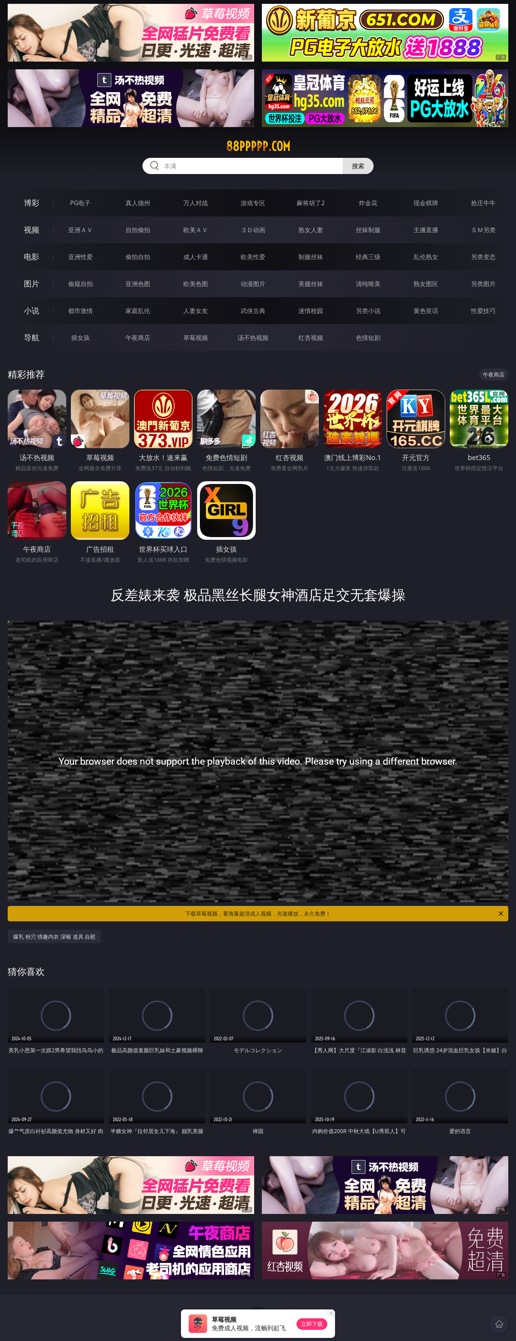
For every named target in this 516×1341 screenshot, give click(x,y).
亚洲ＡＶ (80, 230)
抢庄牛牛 (483, 203)
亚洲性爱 (80, 257)
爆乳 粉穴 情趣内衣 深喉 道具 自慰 (54, 936)
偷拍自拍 (138, 257)
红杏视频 (310, 337)
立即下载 (312, 1324)
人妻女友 (195, 310)
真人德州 (138, 203)
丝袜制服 (368, 230)
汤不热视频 (253, 337)
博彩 (31, 203)
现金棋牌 (426, 203)
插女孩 (80, 337)
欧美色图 (195, 284)
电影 (31, 256)
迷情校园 (310, 310)
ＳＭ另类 (483, 230)
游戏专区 (253, 203)
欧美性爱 (253, 257)
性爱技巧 (483, 310)
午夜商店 (138, 337)
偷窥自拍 (80, 284)
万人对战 (195, 203)
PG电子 (80, 203)
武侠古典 (253, 310)
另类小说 (368, 310)
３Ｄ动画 (253, 230)
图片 (31, 283)
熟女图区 (426, 284)
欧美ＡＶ (195, 230)
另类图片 (483, 284)
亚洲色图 (138, 284)
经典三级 (368, 257)
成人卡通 (195, 257)
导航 (31, 337)
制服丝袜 (310, 257)
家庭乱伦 (138, 310)
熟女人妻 (310, 230)
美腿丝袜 (310, 284)
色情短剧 (368, 337)
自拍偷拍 (138, 230)
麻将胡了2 (311, 203)
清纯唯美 (368, 284)
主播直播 (426, 230)
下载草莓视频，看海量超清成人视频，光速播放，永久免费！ (344, 913)
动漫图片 (253, 284)
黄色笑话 (426, 310)
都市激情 (80, 310)
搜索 (358, 166)
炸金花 (368, 203)
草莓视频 (195, 337)
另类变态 (483, 257)
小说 (31, 310)
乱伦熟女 (426, 257)
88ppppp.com (258, 146)
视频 (31, 229)
